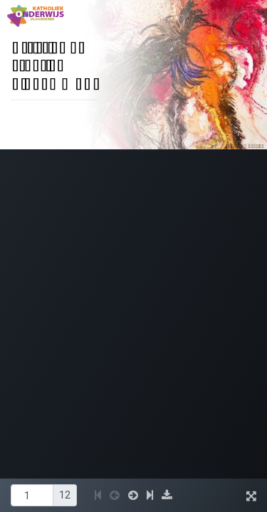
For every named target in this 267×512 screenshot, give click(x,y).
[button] (98, 495)
